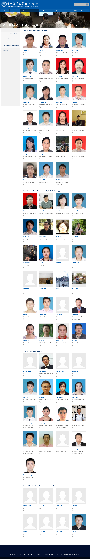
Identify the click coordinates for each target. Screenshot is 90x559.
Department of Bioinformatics (11, 42)
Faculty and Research (29, 10)
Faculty (87, 25)
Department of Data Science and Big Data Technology (11, 37)
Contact (83, 10)
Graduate (58, 10)
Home (5, 10)
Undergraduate (45, 10)
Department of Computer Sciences (12, 33)
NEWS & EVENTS (72, 10)
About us (13, 10)
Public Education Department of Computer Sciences (11, 46)
